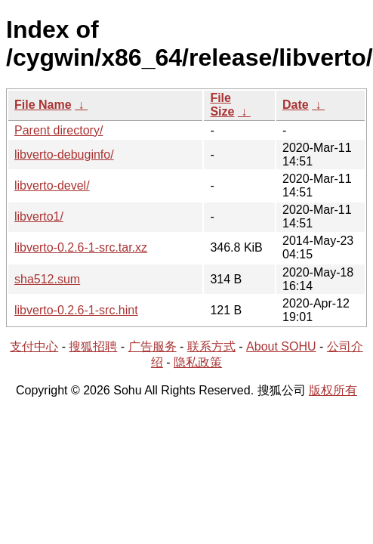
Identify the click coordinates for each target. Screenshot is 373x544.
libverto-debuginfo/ (64, 154)
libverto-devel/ (52, 185)
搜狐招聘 (93, 346)
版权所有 (333, 390)
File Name (43, 104)
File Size (222, 104)
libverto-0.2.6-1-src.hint (76, 310)
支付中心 (34, 346)
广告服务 (152, 346)
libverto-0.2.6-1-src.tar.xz (80, 247)
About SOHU (281, 346)
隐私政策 (198, 362)
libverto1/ (38, 216)
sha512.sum (47, 279)
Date (295, 104)
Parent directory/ (58, 130)
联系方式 (211, 346)
